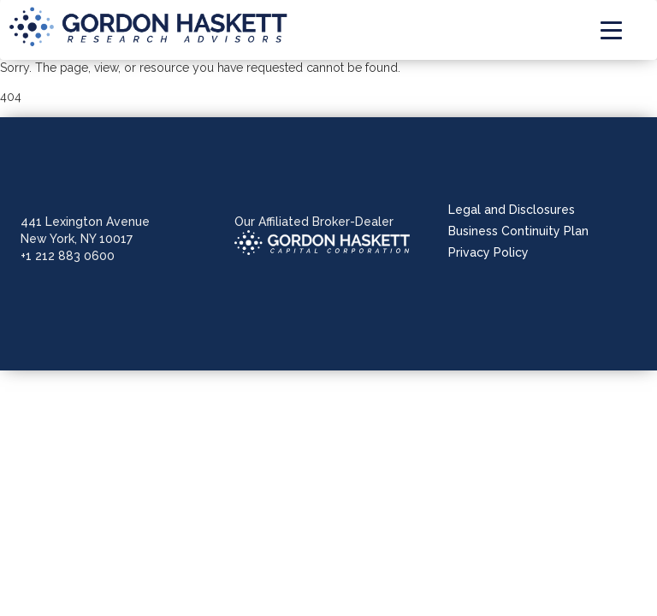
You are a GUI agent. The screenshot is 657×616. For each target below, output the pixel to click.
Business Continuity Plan (518, 231)
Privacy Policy (488, 252)
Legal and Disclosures (511, 209)
